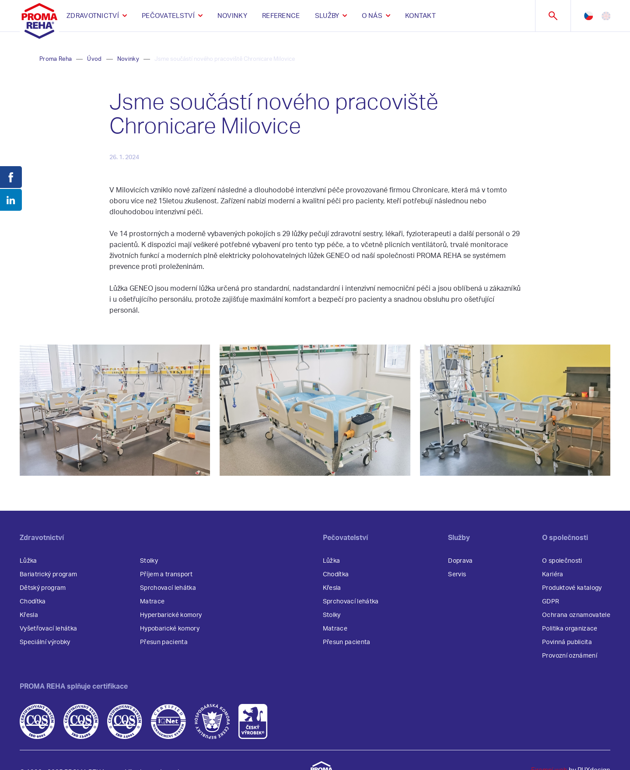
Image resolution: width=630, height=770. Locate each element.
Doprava (460, 561)
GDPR (550, 602)
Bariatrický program (48, 574)
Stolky (149, 561)
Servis (457, 574)
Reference (281, 16)
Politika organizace (569, 629)
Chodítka (33, 602)
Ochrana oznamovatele (576, 615)
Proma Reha (55, 59)
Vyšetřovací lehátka (48, 629)
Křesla (29, 615)
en (606, 15)
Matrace (152, 602)
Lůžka (28, 561)
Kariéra (552, 574)
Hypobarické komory (170, 629)
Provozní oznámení (569, 656)
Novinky (232, 16)
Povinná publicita (567, 642)
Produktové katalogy (572, 588)
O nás (372, 16)
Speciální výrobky (45, 642)
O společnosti (562, 561)
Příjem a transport (166, 574)
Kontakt (420, 16)
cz (588, 15)
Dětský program (43, 588)
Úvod (94, 59)
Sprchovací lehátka (168, 588)
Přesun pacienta (164, 642)
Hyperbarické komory (171, 615)
